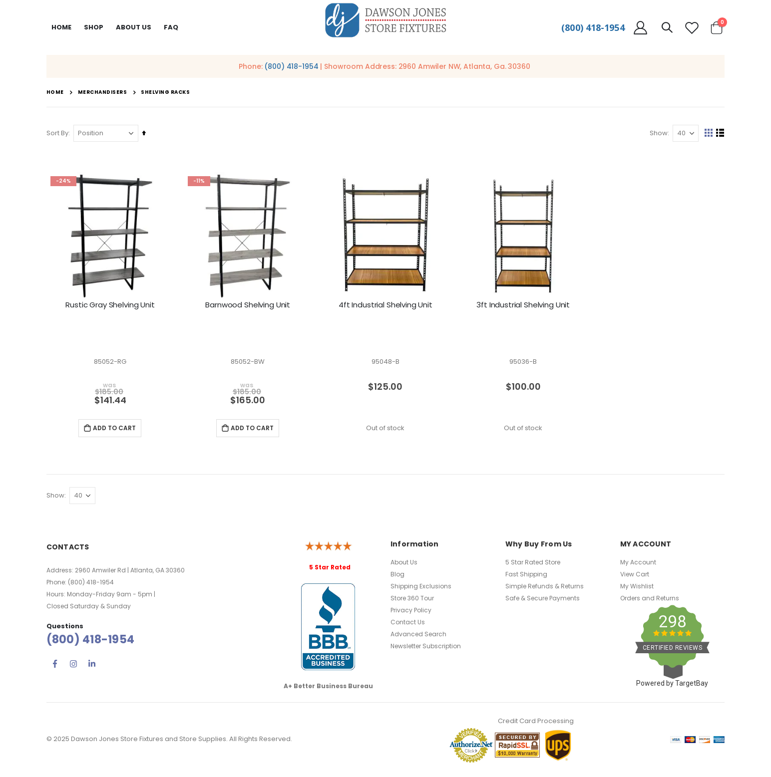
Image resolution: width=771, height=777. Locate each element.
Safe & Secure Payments (542, 599)
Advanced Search (418, 635)
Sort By (57, 133)
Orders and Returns (649, 599)
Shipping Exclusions (420, 587)
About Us (403, 563)
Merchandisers (102, 92)
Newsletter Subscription (425, 647)
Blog (397, 575)
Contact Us (407, 623)
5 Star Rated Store (532, 563)
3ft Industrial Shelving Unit (523, 305)
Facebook (54, 664)
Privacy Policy (410, 611)
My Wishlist (637, 587)
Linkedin (91, 664)
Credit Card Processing (536, 722)
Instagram (73, 664)
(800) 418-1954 (592, 27)
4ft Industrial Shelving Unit (385, 305)
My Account (638, 563)
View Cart (634, 575)
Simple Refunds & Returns (544, 587)
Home (61, 27)
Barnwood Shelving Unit (247, 305)
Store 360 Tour (412, 599)
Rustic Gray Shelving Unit (109, 305)
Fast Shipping (526, 575)
